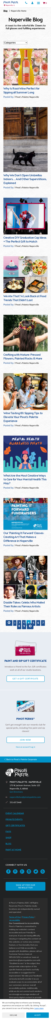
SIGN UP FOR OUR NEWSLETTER (25, 886)
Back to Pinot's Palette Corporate (21, 759)
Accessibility (14, 920)
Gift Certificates (15, 825)
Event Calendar (15, 813)
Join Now (25, 740)
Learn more (39, 1008)
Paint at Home (13, 849)
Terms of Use (15, 917)
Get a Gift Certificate (25, 678)
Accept (37, 1015)
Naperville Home (18, 11)
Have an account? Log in (25, 747)
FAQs (8, 831)
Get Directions (16, 792)
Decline (13, 1015)
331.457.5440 (15, 802)
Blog (5, 11)
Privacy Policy (28, 917)
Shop (8, 837)
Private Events (14, 819)
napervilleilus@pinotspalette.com (25, 797)
